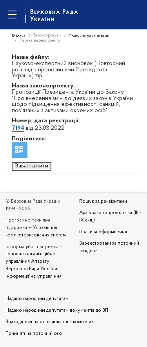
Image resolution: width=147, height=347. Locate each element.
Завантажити (31, 166)
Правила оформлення (103, 232)
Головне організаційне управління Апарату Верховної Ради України (31, 261)
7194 (18, 128)
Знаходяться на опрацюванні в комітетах (49, 322)
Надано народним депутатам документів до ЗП (56, 310)
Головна (18, 36)
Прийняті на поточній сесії (34, 333)
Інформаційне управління (33, 276)
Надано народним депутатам (37, 298)
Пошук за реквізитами (89, 36)
